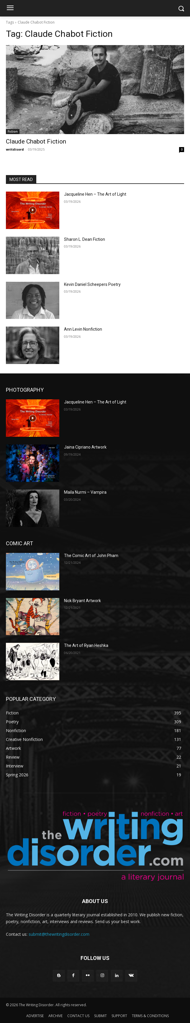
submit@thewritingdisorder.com (59, 934)
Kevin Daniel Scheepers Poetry (92, 284)
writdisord (15, 149)
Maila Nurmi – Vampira (85, 492)
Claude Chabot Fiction (36, 141)
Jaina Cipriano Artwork (85, 447)
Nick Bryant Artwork (82, 600)
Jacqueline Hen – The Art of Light (95, 194)
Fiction (13, 131)
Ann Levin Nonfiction (83, 329)
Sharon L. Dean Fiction (84, 239)
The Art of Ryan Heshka (86, 645)
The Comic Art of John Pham (91, 555)
